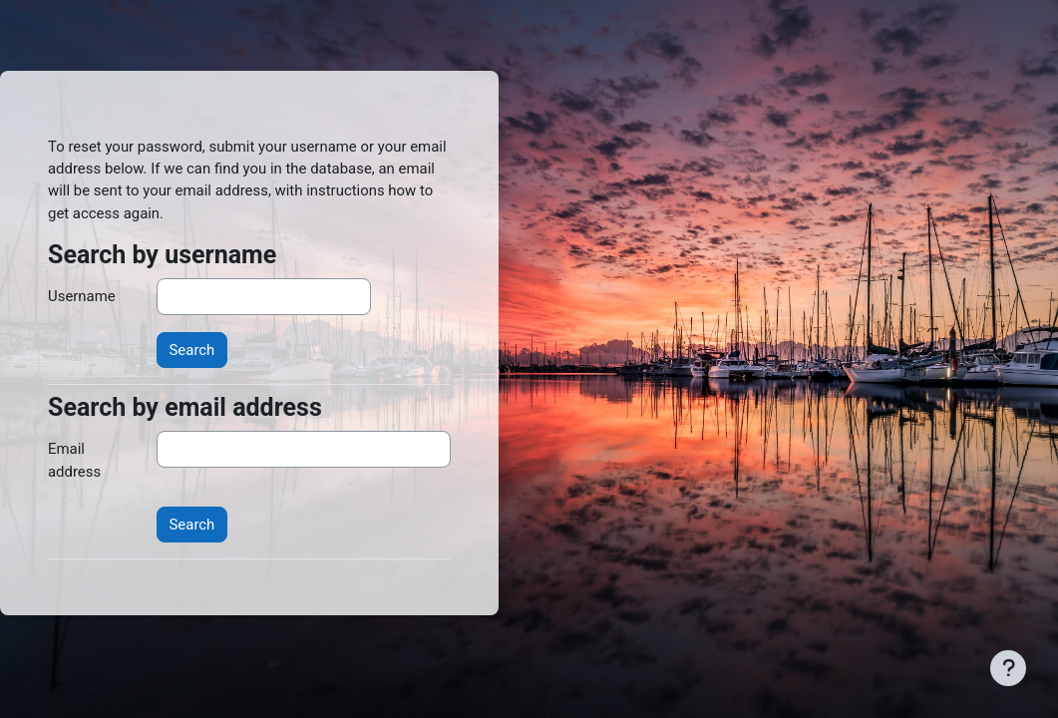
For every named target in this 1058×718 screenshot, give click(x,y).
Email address (74, 460)
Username (82, 296)
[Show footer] (1008, 668)
